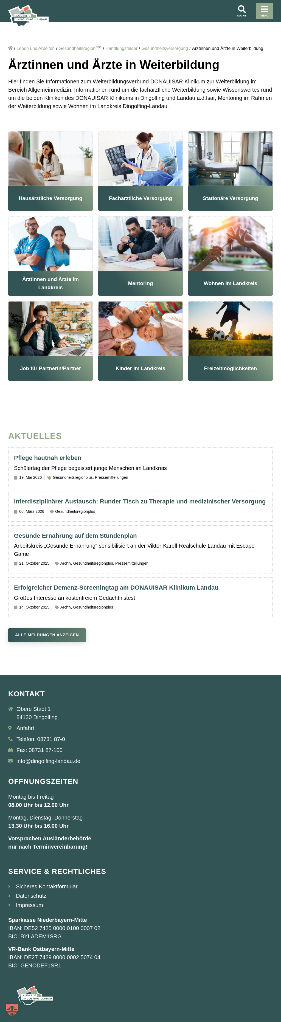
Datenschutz (31, 896)
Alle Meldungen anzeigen (47, 635)
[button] (12, 1010)
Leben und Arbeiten (35, 48)
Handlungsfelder (121, 48)
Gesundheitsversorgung (164, 48)
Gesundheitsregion (80, 48)
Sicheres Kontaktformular (47, 886)
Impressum (29, 905)
